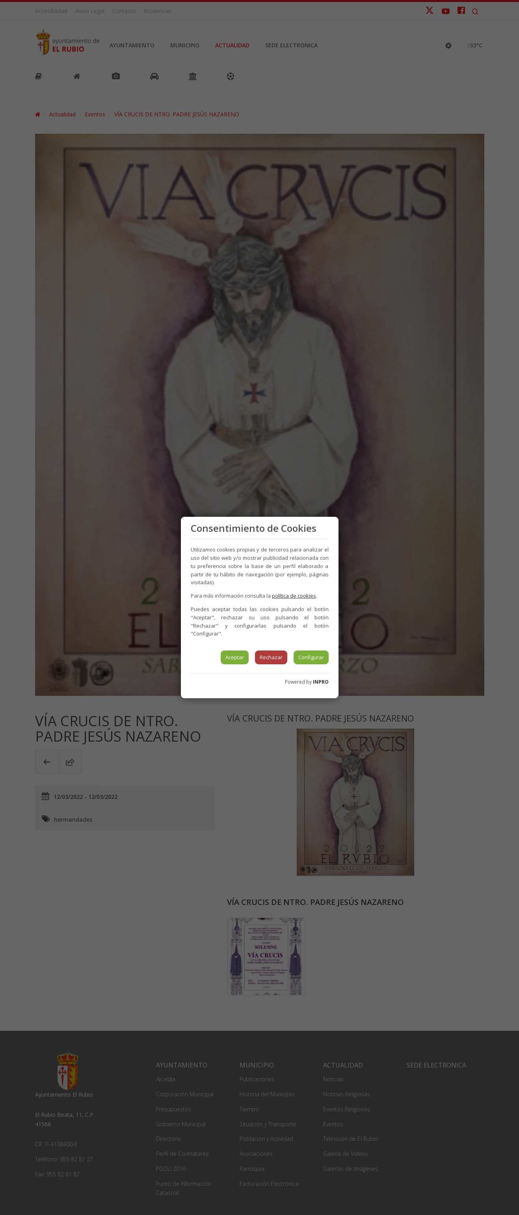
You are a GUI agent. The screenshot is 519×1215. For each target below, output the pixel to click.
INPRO (321, 682)
